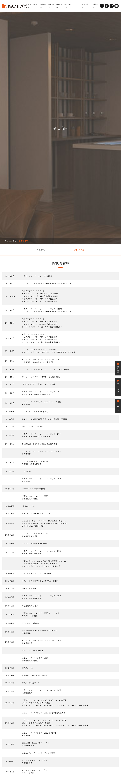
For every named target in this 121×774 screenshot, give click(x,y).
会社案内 (12, 241)
